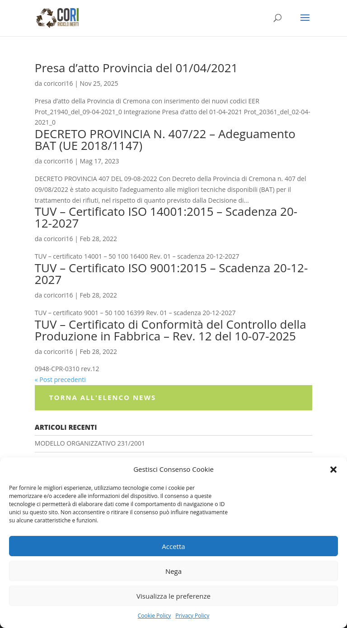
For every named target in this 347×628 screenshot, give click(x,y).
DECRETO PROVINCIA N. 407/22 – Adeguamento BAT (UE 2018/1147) (165, 140)
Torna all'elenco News (102, 397)
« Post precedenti (60, 379)
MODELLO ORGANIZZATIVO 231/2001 (90, 443)
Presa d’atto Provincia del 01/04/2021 (136, 68)
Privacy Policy (192, 615)
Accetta (173, 546)
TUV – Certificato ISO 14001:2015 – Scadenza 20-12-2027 (166, 217)
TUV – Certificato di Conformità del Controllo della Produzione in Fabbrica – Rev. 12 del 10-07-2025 (170, 330)
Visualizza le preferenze (173, 595)
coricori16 (58, 83)
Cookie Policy (154, 615)
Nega (173, 571)
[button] (333, 469)
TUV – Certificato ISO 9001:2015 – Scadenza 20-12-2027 (171, 274)
